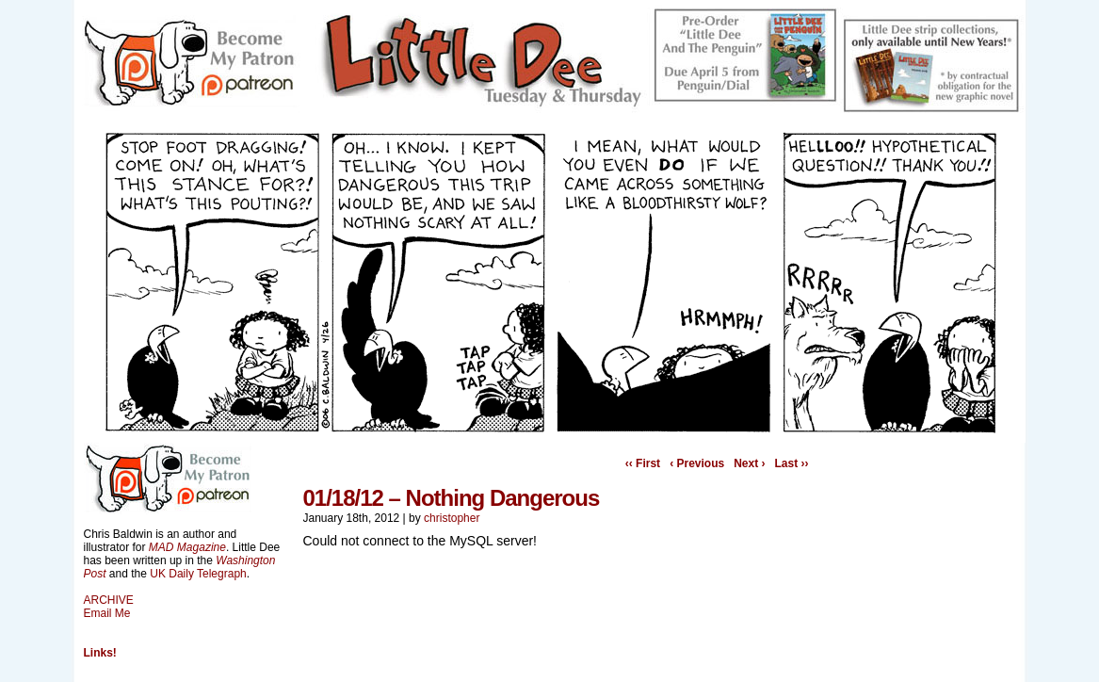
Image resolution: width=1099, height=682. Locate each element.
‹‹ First (642, 463)
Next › (749, 463)
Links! (100, 652)
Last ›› (792, 463)
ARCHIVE (109, 600)
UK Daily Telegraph (198, 573)
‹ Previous (697, 463)
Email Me (107, 613)
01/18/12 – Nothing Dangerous (451, 498)
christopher (451, 518)
